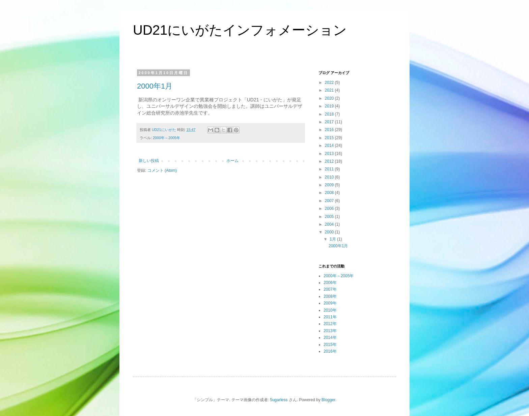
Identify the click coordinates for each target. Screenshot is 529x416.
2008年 (330, 296)
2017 (330, 122)
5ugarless (278, 399)
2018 (330, 114)
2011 (330, 169)
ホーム (232, 160)
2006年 (330, 282)
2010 (330, 177)
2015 (330, 137)
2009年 (330, 303)
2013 (330, 153)
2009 (330, 185)
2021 (330, 90)
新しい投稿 (149, 160)
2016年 (330, 351)
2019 (330, 106)
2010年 (330, 310)
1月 (333, 239)
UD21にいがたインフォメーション (240, 30)
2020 (330, 98)
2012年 (330, 323)
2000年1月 (154, 86)
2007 (330, 200)
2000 (330, 232)
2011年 (330, 317)
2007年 (330, 289)
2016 (330, 129)
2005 (330, 216)
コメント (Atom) (162, 170)
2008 (330, 192)
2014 (330, 145)
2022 (330, 82)
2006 (330, 208)
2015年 (330, 344)
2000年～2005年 (166, 138)
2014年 (330, 337)
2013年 (330, 330)
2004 (330, 224)
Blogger (328, 399)
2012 (330, 161)
